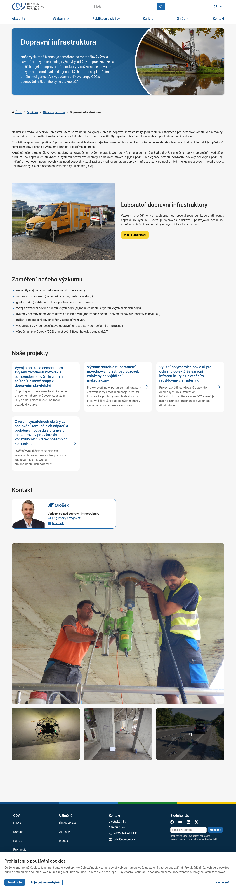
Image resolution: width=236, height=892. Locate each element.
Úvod (18, 112)
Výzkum (59, 18)
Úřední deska (67, 823)
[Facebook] (172, 822)
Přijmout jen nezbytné (45, 882)
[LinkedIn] (188, 822)
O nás (181, 18)
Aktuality (18, 18)
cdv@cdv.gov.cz (122, 839)
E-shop (63, 841)
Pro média (20, 849)
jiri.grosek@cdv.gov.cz (66, 518)
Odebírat (215, 829)
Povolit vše (14, 882)
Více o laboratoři (135, 235)
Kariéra (148, 18)
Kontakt (218, 18)
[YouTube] (180, 822)
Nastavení (222, 882)
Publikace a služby (106, 18)
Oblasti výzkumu (54, 112)
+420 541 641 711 (123, 833)
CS (218, 6)
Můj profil (58, 523)
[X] (196, 822)
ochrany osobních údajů (205, 839)
